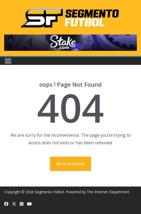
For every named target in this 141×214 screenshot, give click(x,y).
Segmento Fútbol (49, 191)
